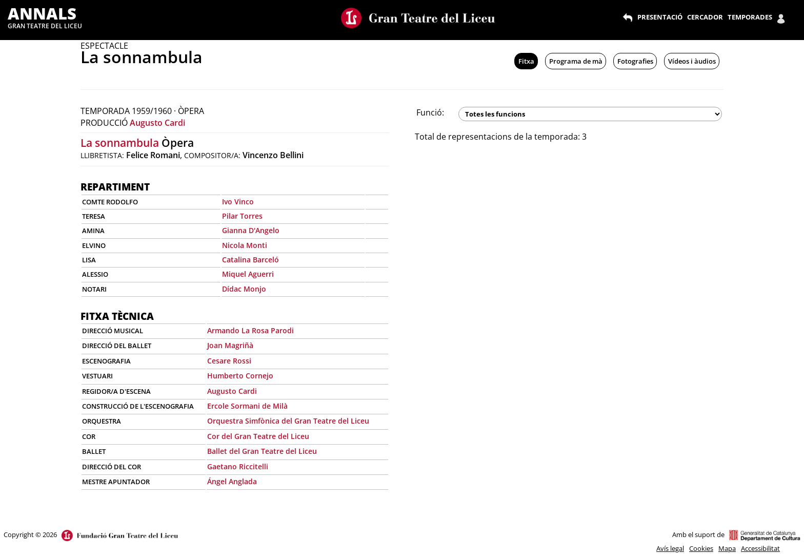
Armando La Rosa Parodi (250, 330)
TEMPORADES (750, 17)
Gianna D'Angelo (250, 230)
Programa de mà (575, 61)
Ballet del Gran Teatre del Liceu (262, 451)
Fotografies (635, 61)
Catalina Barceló (250, 259)
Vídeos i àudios (692, 61)
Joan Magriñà (230, 345)
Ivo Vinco (238, 201)
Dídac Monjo (244, 289)
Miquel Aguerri (248, 274)
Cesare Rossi (229, 361)
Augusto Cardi (157, 122)
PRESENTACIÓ (659, 17)
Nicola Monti (244, 245)
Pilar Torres (242, 216)
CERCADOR (705, 17)
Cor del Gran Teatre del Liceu (258, 436)
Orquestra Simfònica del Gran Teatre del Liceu (288, 421)
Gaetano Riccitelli (237, 466)
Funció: (430, 112)
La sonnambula (120, 143)
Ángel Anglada (232, 481)
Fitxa (526, 61)
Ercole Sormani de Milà (247, 406)
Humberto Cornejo (240, 375)
